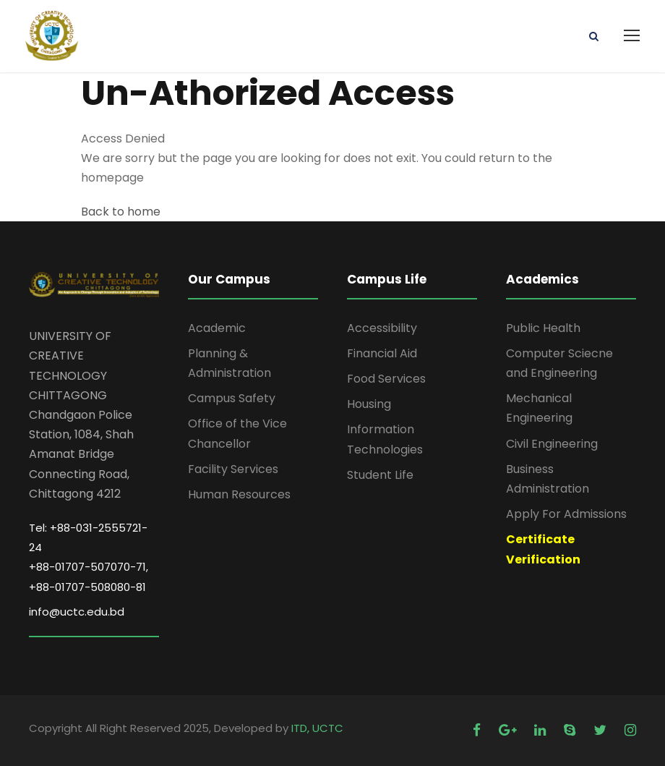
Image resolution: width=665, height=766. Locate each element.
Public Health (543, 328)
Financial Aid (382, 353)
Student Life (380, 475)
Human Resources (239, 494)
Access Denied (123, 138)
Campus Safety (231, 398)
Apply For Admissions (566, 514)
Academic (217, 328)
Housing (369, 404)
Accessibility (382, 328)
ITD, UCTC (317, 728)
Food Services (386, 378)
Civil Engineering (552, 443)
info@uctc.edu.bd (76, 611)
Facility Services (233, 469)
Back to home (120, 211)
